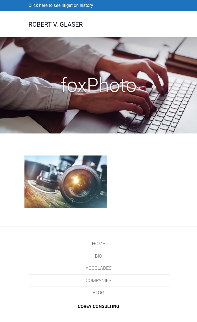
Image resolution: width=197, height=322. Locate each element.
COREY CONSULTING (99, 306)
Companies (99, 280)
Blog (98, 292)
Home (98, 243)
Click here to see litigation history (61, 5)
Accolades (98, 268)
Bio (98, 256)
